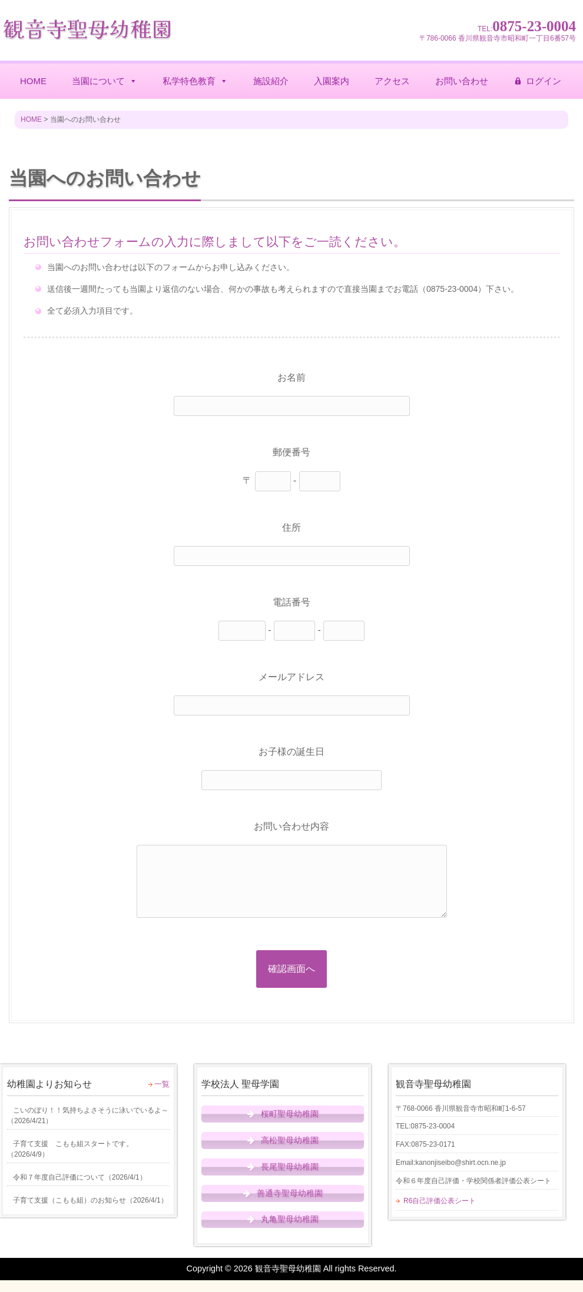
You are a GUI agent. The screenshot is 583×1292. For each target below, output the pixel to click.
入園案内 (331, 81)
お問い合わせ (461, 81)
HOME (33, 81)
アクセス (392, 81)
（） (87, 1115)
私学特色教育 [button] (195, 81)
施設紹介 (271, 81)
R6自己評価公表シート (439, 1201)
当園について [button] (104, 81)
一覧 (162, 1084)
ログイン (543, 81)
